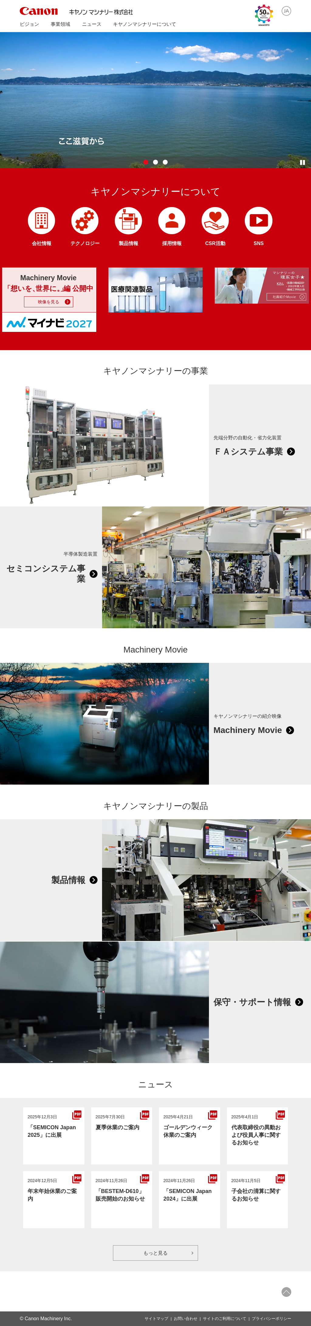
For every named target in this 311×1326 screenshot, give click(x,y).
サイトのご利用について (224, 1318)
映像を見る (48, 301)
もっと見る (155, 1253)
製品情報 (68, 880)
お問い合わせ (185, 1318)
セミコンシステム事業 (45, 574)
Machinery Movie (248, 730)
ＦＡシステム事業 (248, 451)
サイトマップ (156, 1318)
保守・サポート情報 (252, 1002)
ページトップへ (286, 1292)
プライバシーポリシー (271, 1318)
